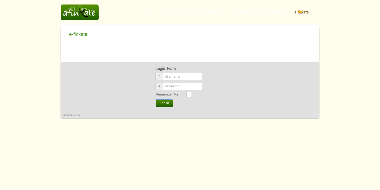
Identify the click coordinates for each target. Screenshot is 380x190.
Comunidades (214, 12)
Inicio (151, 12)
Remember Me (167, 94)
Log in (164, 103)
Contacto (277, 12)
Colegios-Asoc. (247, 12)
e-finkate (301, 12)
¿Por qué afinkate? (179, 12)
